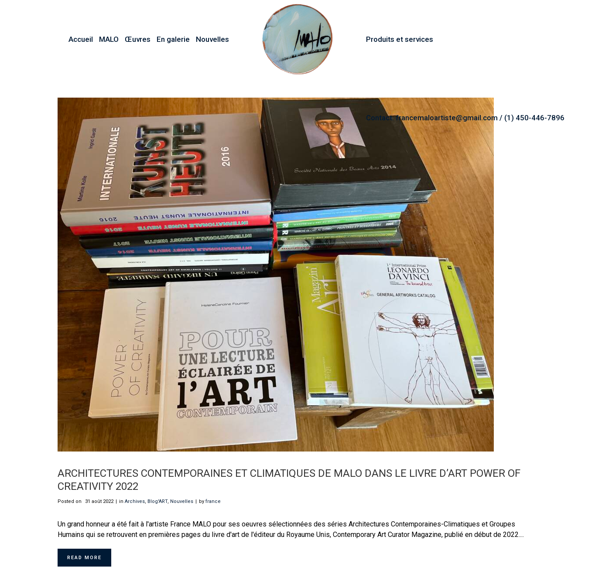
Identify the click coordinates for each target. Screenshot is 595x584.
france (213, 501)
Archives (135, 501)
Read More (84, 557)
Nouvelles (181, 501)
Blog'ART (157, 501)
